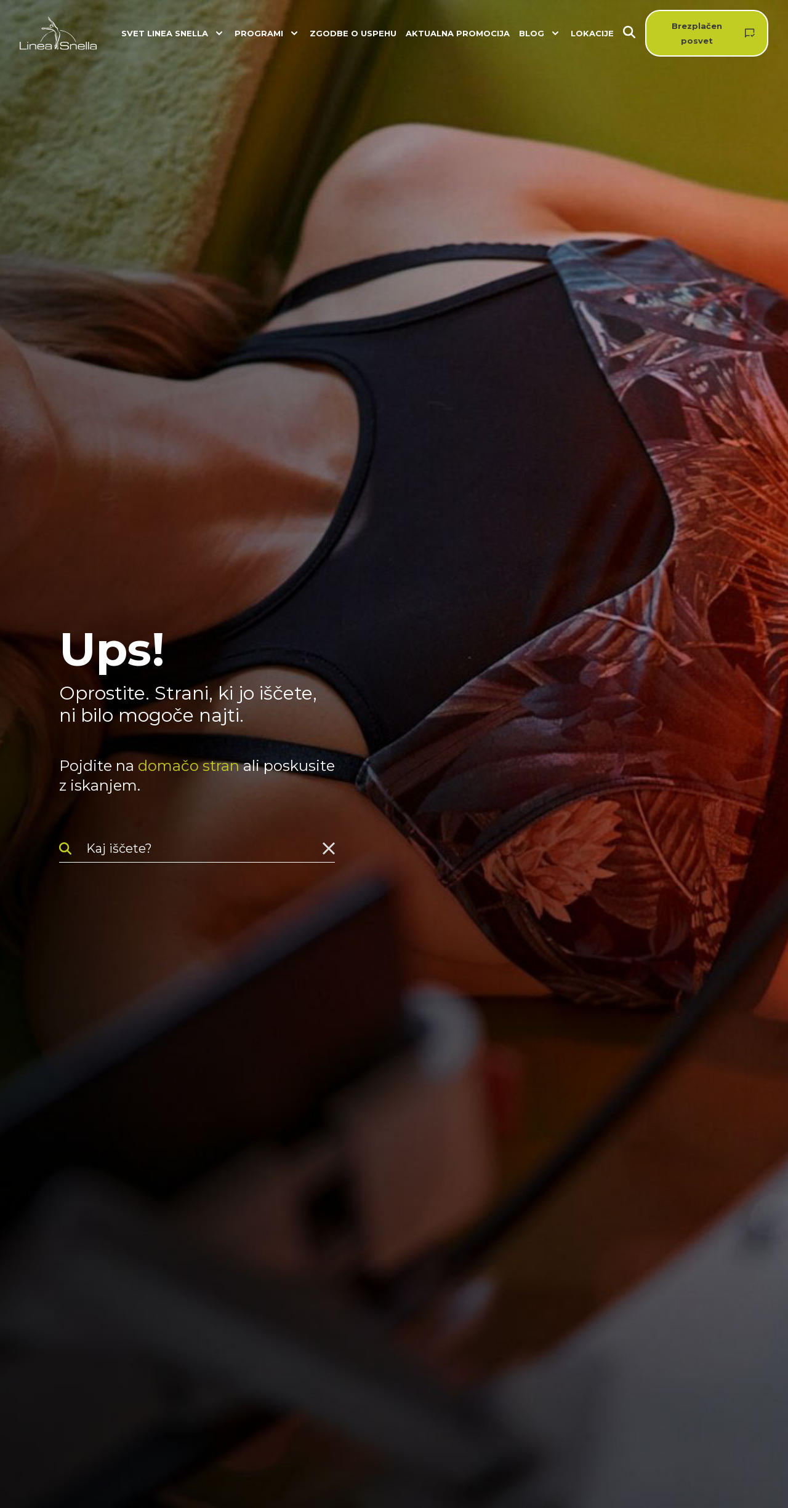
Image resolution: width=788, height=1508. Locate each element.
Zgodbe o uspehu (353, 33)
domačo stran (188, 766)
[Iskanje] (634, 33)
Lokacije (592, 33)
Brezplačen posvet (697, 33)
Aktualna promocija (458, 33)
